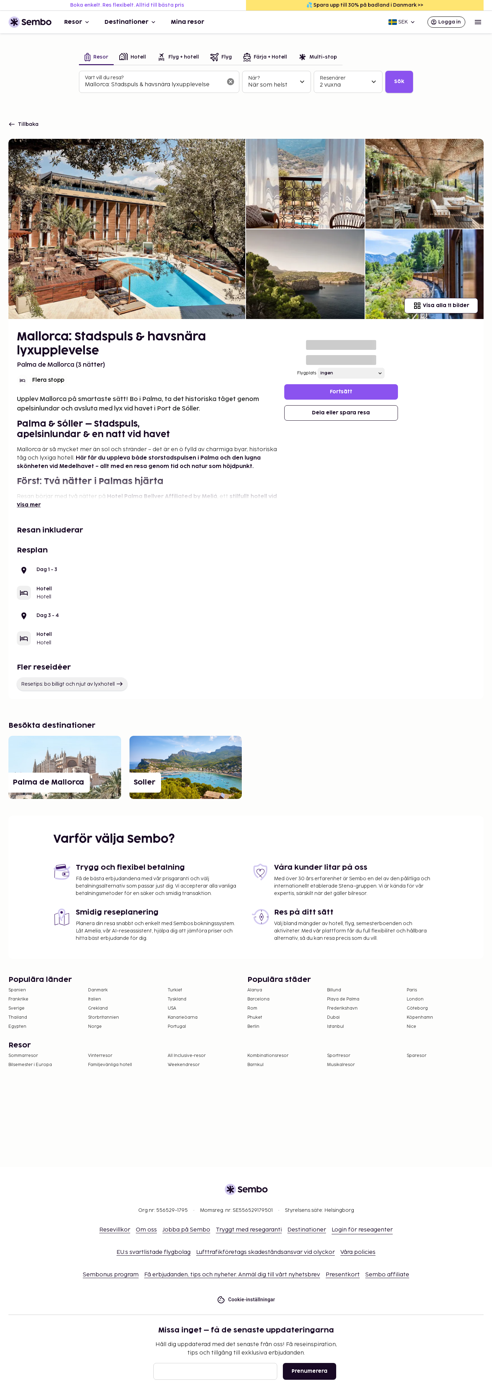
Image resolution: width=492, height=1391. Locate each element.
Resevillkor (114, 1230)
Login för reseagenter (362, 1230)
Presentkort (343, 1274)
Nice (411, 1026)
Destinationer (131, 22)
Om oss (146, 1230)
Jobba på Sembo (186, 1230)
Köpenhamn (420, 1017)
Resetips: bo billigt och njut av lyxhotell (72, 683)
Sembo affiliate (387, 1274)
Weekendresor (184, 1064)
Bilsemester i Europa (30, 1064)
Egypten (17, 1026)
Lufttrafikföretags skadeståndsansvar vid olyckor (265, 1252)
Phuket (254, 1017)
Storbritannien (103, 1017)
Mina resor (187, 22)
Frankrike (18, 999)
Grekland (98, 1008)
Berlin (253, 1026)
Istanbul (335, 1026)
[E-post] (215, 1371)
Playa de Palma (343, 999)
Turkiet (175, 990)
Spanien (17, 990)
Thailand (17, 1017)
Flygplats (306, 373)
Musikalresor (341, 1064)
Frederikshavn (342, 1008)
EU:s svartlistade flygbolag (154, 1252)
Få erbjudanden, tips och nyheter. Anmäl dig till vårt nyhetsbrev (232, 1274)
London (415, 999)
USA (172, 1008)
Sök (399, 81)
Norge (95, 1026)
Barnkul (255, 1064)
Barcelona (258, 999)
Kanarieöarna (183, 1017)
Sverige (16, 1008)
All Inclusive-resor (187, 1055)
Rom (252, 1008)
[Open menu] (478, 22)
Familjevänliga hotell (110, 1064)
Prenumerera (309, 1371)
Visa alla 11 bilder (441, 305)
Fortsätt (341, 391)
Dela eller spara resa (341, 412)
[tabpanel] (246, 82)
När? (254, 78)
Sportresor (338, 1055)
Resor (77, 22)
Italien (94, 999)
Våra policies (357, 1252)
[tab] (96, 57)
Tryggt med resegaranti (249, 1230)
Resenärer (333, 78)
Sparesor (416, 1055)
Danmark (98, 990)
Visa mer (29, 505)
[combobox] (153, 84)
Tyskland (177, 999)
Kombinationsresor (267, 1055)
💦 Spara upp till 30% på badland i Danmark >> (364, 5)
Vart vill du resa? (104, 78)
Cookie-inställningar (246, 1299)
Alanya (254, 990)
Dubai (333, 1017)
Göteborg (417, 1008)
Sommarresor (23, 1055)
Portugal (177, 1026)
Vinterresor (100, 1055)
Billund (334, 990)
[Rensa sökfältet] (230, 81)
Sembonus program (111, 1274)
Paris (412, 990)
